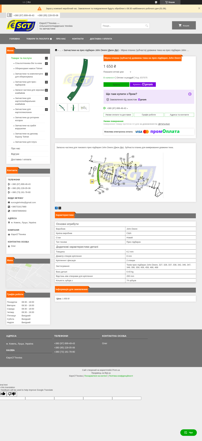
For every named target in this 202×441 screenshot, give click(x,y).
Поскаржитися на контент (95, 376)
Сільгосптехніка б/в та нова (28, 63)
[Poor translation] (12, 394)
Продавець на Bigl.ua (100, 373)
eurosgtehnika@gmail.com (23, 202)
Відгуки (15, 154)
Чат (188, 432)
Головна (15, 39)
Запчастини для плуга (26, 142)
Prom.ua (116, 370)
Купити (116, 84)
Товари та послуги (37, 39)
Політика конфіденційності (121, 376)
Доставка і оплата (101, 39)
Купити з (143, 84)
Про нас (61, 39)
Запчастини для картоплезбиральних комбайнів (25, 101)
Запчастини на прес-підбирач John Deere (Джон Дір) (91, 50)
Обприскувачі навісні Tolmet (28, 68)
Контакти (78, 39)
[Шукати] (147, 26)
